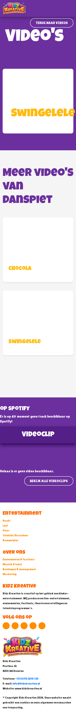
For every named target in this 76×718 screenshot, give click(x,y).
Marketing (9, 574)
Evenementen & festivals (19, 559)
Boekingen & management (19, 569)
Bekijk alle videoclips (49, 481)
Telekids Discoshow (15, 535)
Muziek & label (12, 564)
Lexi (5, 525)
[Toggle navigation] (71, 8)
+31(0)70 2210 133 (26, 678)
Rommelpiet (11, 540)
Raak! (6, 520)
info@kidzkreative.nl (26, 683)
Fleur (6, 530)
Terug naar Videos (52, 23)
